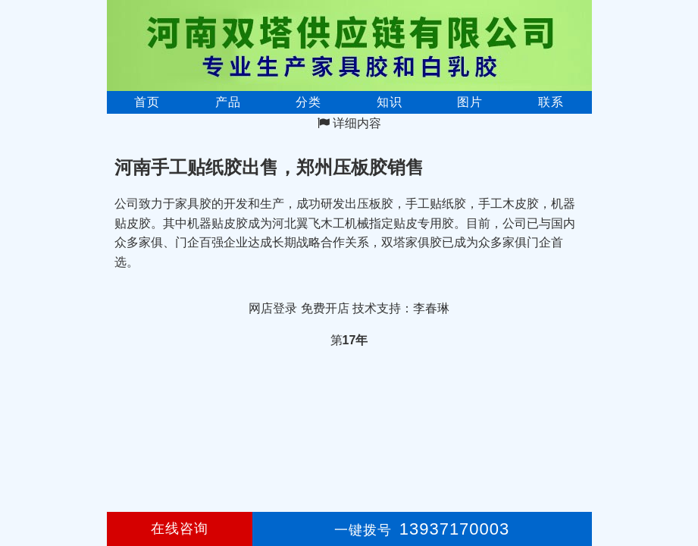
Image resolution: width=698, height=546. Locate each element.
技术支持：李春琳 (400, 308)
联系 (551, 102)
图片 (470, 102)
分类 (308, 102)
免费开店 (325, 308)
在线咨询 (179, 528)
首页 (147, 102)
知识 (389, 102)
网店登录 (273, 308)
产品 (228, 102)
